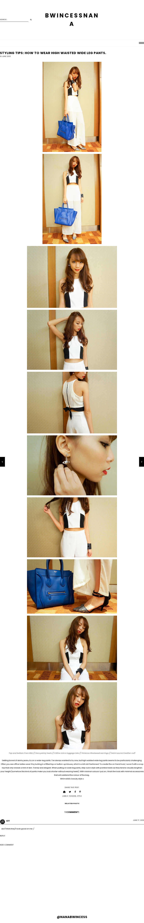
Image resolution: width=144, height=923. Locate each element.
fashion (72, 796)
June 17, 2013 (138, 820)
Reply (2, 836)
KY (8, 820)
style (79, 796)
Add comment (7, 845)
